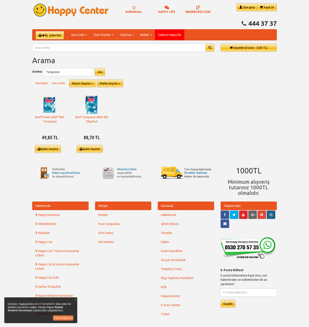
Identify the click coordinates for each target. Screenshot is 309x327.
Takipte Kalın (232, 206)
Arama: (37, 71)
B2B (164, 287)
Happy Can (43, 242)
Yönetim (166, 233)
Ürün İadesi (105, 233)
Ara (100, 72)
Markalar (42, 233)
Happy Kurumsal (47, 215)
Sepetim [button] (248, 47)
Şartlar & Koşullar (48, 286)
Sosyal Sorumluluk (173, 260)
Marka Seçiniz (110, 83)
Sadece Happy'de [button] (169, 35)
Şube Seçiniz (48, 149)
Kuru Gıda (58, 83)
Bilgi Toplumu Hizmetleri (177, 278)
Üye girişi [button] (247, 7)
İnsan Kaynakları (171, 251)
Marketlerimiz (46, 224)
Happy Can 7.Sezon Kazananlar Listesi (57, 253)
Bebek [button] (146, 35)
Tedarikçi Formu (171, 269)
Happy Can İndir (47, 277)
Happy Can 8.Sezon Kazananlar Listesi (57, 266)
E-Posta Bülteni (232, 270)
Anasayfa (41, 83)
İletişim (103, 206)
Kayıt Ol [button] (267, 7)
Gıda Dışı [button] (127, 35)
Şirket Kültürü (170, 224)
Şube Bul (49, 35)
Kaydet (228, 304)
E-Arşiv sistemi (170, 305)
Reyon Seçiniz (82, 83)
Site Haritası (106, 242)
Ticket (165, 314)
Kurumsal (167, 206)
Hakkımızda (42, 206)
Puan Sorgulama (109, 224)
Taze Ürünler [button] (103, 35)
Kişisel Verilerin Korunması (54, 295)
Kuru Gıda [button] (79, 35)
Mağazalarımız (170, 296)
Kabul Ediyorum (63, 317)
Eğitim (165, 242)
